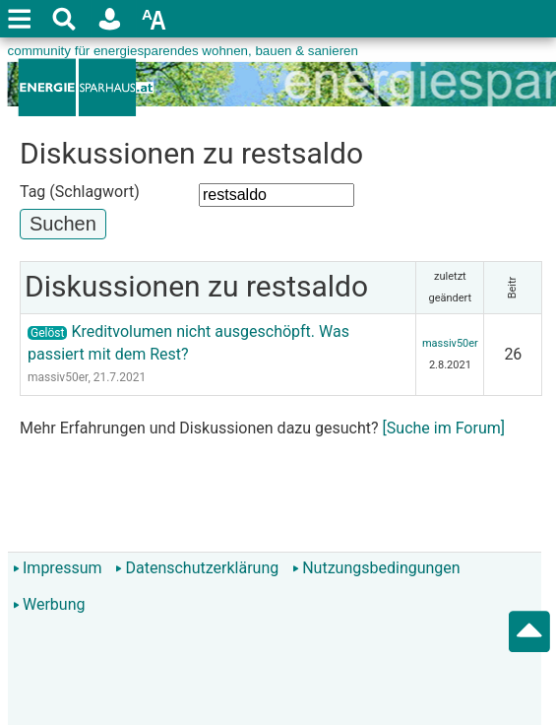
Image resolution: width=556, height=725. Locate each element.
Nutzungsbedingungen (376, 568)
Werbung (49, 604)
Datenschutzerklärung (196, 568)
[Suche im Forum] (444, 428)
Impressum (57, 568)
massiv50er (58, 377)
